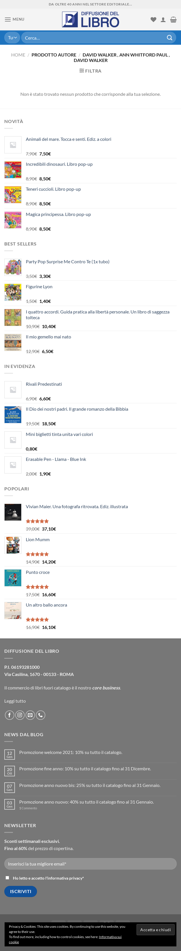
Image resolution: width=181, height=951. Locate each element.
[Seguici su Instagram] (20, 715)
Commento (28, 808)
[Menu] (14, 19)
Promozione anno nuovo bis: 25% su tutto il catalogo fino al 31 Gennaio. (89, 785)
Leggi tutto (15, 700)
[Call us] (40, 715)
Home (18, 54)
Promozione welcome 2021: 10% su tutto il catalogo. (70, 752)
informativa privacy (64, 878)
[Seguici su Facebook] (9, 715)
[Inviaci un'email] (30, 715)
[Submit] (170, 37)
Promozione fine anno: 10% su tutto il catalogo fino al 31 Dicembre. (85, 768)
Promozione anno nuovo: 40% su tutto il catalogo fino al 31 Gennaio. (86, 801)
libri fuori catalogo (53, 687)
